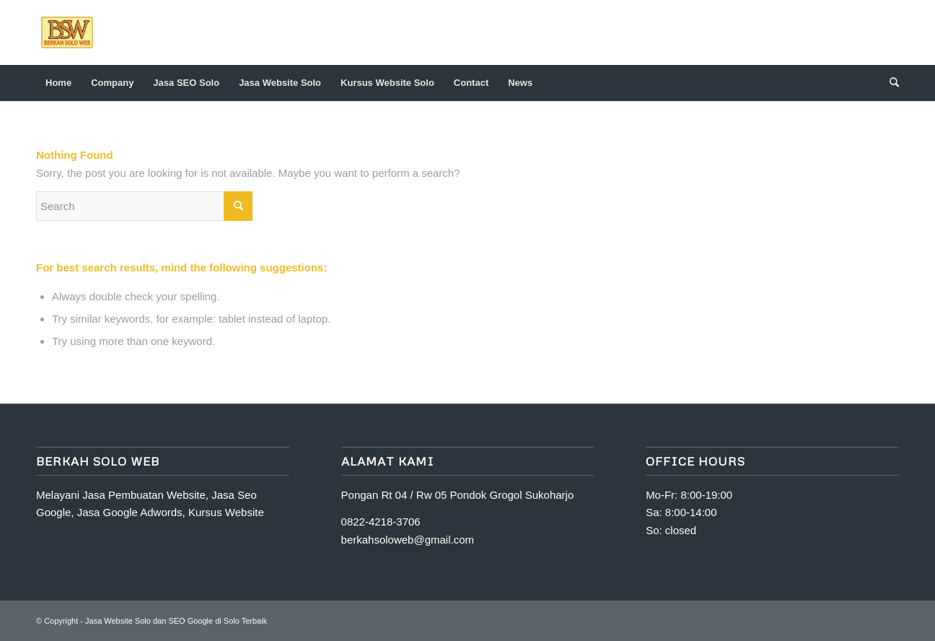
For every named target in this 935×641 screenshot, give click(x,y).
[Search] (889, 83)
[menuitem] (58, 83)
